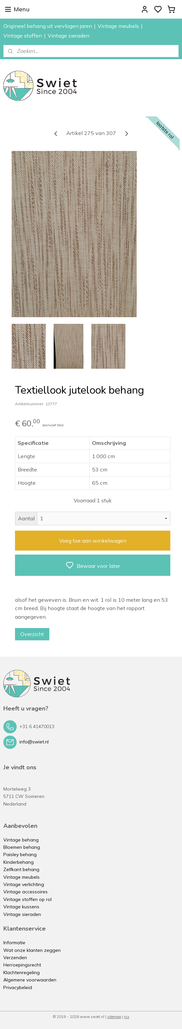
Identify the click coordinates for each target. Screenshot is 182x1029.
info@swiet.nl (34, 742)
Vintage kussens (21, 907)
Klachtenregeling (21, 972)
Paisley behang (20, 854)
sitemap (114, 1016)
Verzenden (15, 958)
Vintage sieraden (68, 35)
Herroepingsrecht (22, 965)
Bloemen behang (21, 847)
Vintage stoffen (22, 35)
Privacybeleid (17, 987)
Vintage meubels (118, 26)
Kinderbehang (18, 862)
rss (126, 1016)
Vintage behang (21, 840)
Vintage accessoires (25, 892)
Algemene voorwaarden (29, 980)
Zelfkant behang (21, 869)
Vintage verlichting (23, 884)
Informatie (14, 943)
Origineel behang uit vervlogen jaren (47, 26)
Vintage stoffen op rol (27, 899)
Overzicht (32, 633)
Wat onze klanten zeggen (32, 950)
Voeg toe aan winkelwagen (92, 540)
